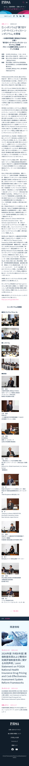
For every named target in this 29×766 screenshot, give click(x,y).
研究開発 (7, 618)
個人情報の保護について (14, 733)
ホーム (6, 7)
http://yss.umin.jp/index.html (10, 299)
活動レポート (20, 7)
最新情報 (12, 7)
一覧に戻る (14, 611)
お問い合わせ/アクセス (15, 730)
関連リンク (14, 745)
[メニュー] (26, 2)
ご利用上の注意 (14, 737)
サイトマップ (14, 741)
